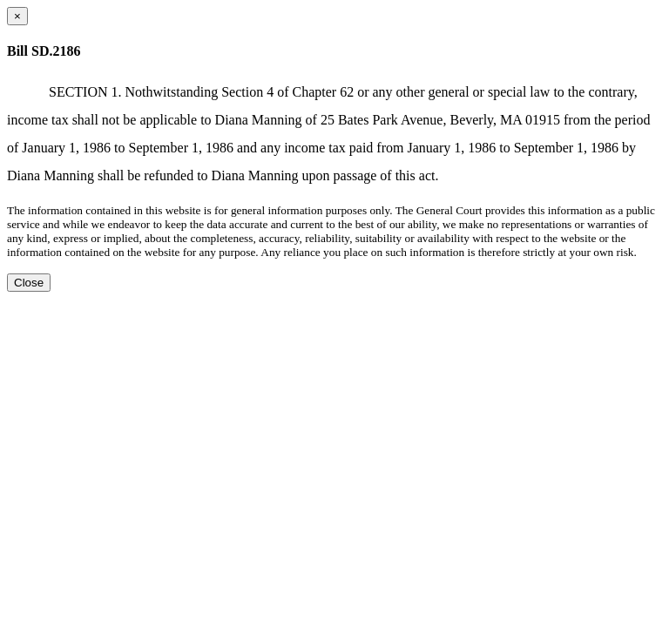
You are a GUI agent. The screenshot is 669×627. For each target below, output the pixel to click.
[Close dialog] (17, 16)
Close (29, 282)
